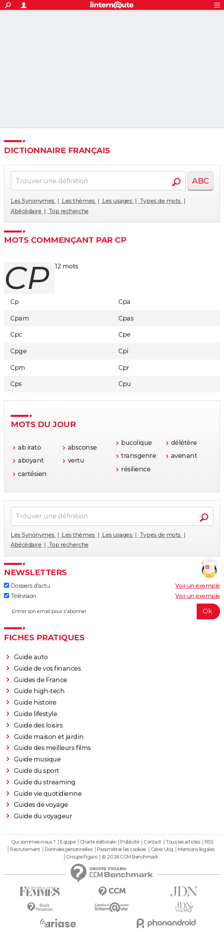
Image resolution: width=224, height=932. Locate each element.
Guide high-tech (39, 691)
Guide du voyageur (43, 816)
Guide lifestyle (35, 714)
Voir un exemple (197, 585)
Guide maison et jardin (49, 737)
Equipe (67, 842)
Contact (152, 842)
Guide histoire (35, 702)
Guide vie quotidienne (48, 793)
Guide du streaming (45, 782)
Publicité (129, 842)
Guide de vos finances (47, 668)
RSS (209, 842)
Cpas (125, 318)
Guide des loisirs (38, 725)
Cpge (18, 351)
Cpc (16, 334)
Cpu (124, 384)
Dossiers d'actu (26, 585)
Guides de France (40, 680)
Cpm (17, 367)
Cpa (124, 302)
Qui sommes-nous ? (33, 842)
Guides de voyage (41, 804)
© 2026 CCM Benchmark (130, 857)
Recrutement (25, 849)
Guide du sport (36, 770)
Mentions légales (196, 849)
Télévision (20, 596)
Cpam (19, 318)
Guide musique (37, 759)
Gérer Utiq (162, 849)
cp (26, 278)
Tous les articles (183, 842)
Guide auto (31, 657)
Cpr (123, 367)
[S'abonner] (112, 611)
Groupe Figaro (81, 857)
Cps (16, 384)
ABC (200, 181)
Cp (14, 302)
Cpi (123, 351)
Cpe (124, 334)
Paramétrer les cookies (121, 849)
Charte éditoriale (98, 842)
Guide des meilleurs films (52, 748)
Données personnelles (68, 849)
